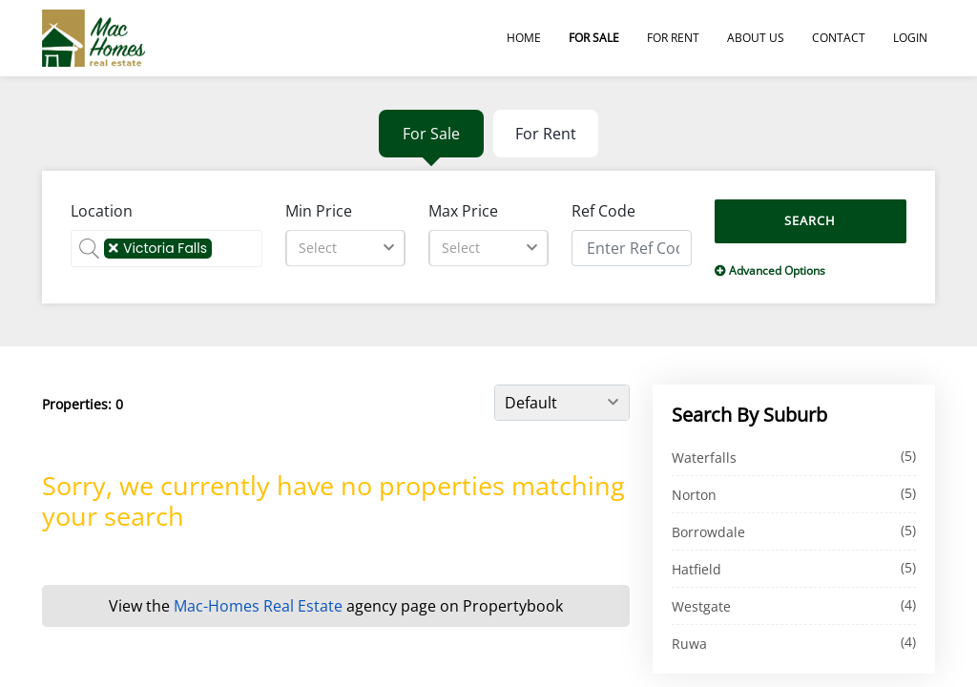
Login (910, 38)
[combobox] (345, 248)
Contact (838, 38)
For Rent (673, 38)
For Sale (594, 38)
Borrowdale (708, 532)
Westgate (701, 606)
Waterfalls (704, 457)
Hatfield (696, 569)
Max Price (463, 210)
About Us (755, 38)
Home (524, 38)
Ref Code (603, 210)
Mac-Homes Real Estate (258, 605)
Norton (694, 495)
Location (102, 210)
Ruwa (689, 644)
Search (810, 220)
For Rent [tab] (545, 133)
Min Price (318, 210)
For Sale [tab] (431, 133)
